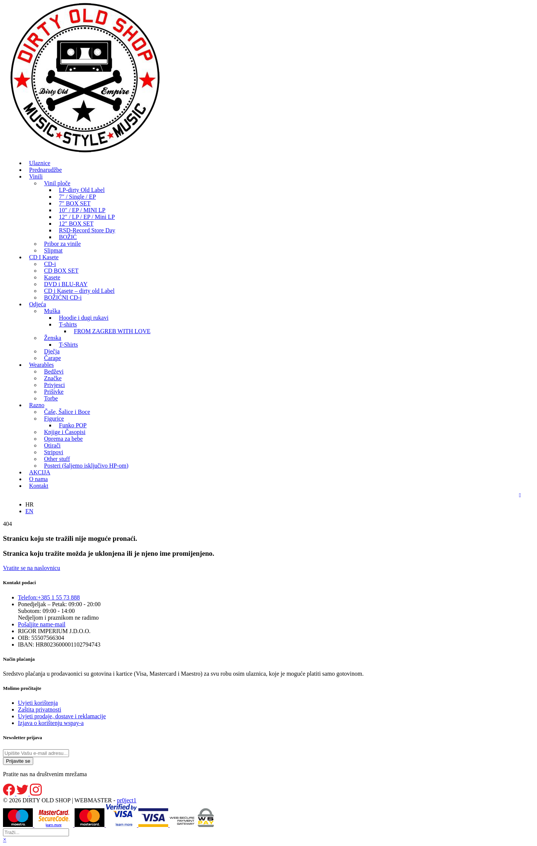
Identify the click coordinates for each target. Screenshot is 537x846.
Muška (52, 311)
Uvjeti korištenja (38, 703)
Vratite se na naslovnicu (31, 568)
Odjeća (37, 304)
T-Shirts (68, 344)
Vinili (36, 176)
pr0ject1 (126, 800)
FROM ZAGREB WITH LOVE (112, 331)
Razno (36, 405)
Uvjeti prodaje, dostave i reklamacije (62, 716)
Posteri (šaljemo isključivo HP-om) (86, 465)
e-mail (42, 624)
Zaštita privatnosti (39, 709)
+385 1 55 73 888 (49, 597)
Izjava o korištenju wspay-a (51, 723)
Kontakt (38, 486)
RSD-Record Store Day (87, 230)
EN (29, 511)
